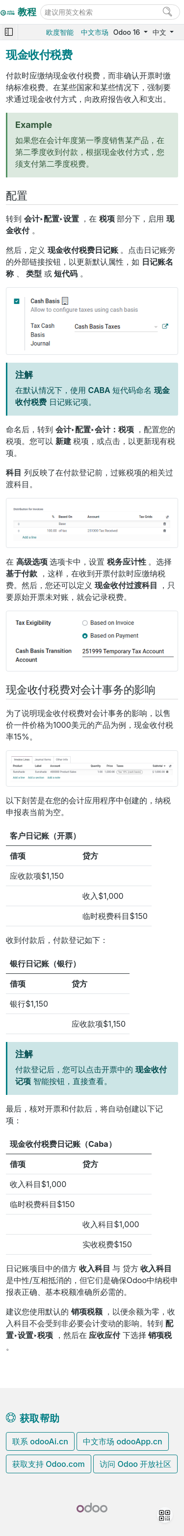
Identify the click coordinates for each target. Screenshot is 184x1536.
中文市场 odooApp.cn (122, 1441)
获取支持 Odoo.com (48, 1464)
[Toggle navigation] (9, 32)
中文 (160, 32)
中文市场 (94, 32)
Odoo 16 (127, 32)
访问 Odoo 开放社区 (135, 1464)
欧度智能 (60, 32)
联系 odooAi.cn (40, 1441)
